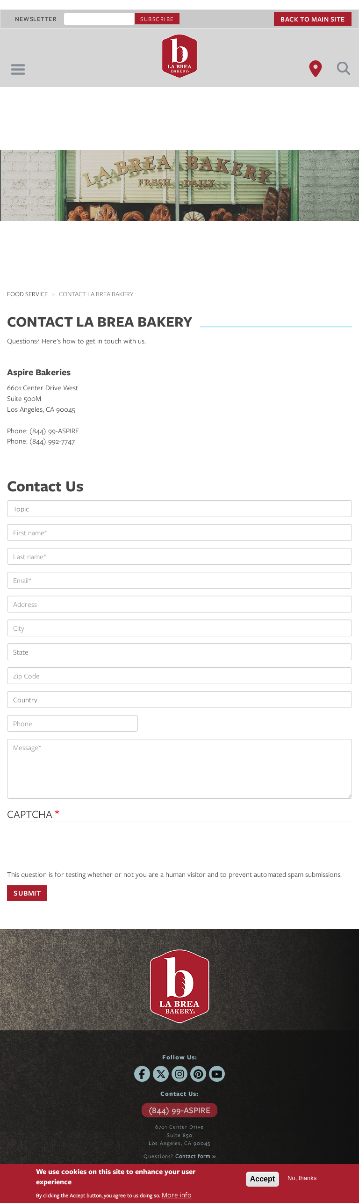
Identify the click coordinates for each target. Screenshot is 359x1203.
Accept (262, 1179)
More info (177, 1194)
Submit (27, 892)
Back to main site (312, 19)
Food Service (27, 294)
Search (344, 68)
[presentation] (78, 850)
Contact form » (195, 1155)
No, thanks (301, 1177)
